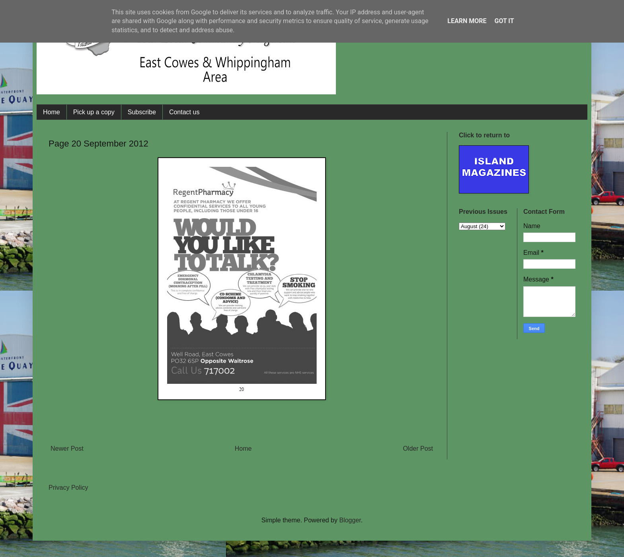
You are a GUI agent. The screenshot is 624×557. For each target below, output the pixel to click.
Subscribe (142, 112)
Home (51, 112)
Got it (504, 21)
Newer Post (67, 448)
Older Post (418, 448)
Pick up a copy (94, 112)
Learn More (466, 21)
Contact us (184, 112)
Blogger (350, 520)
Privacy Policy (68, 487)
